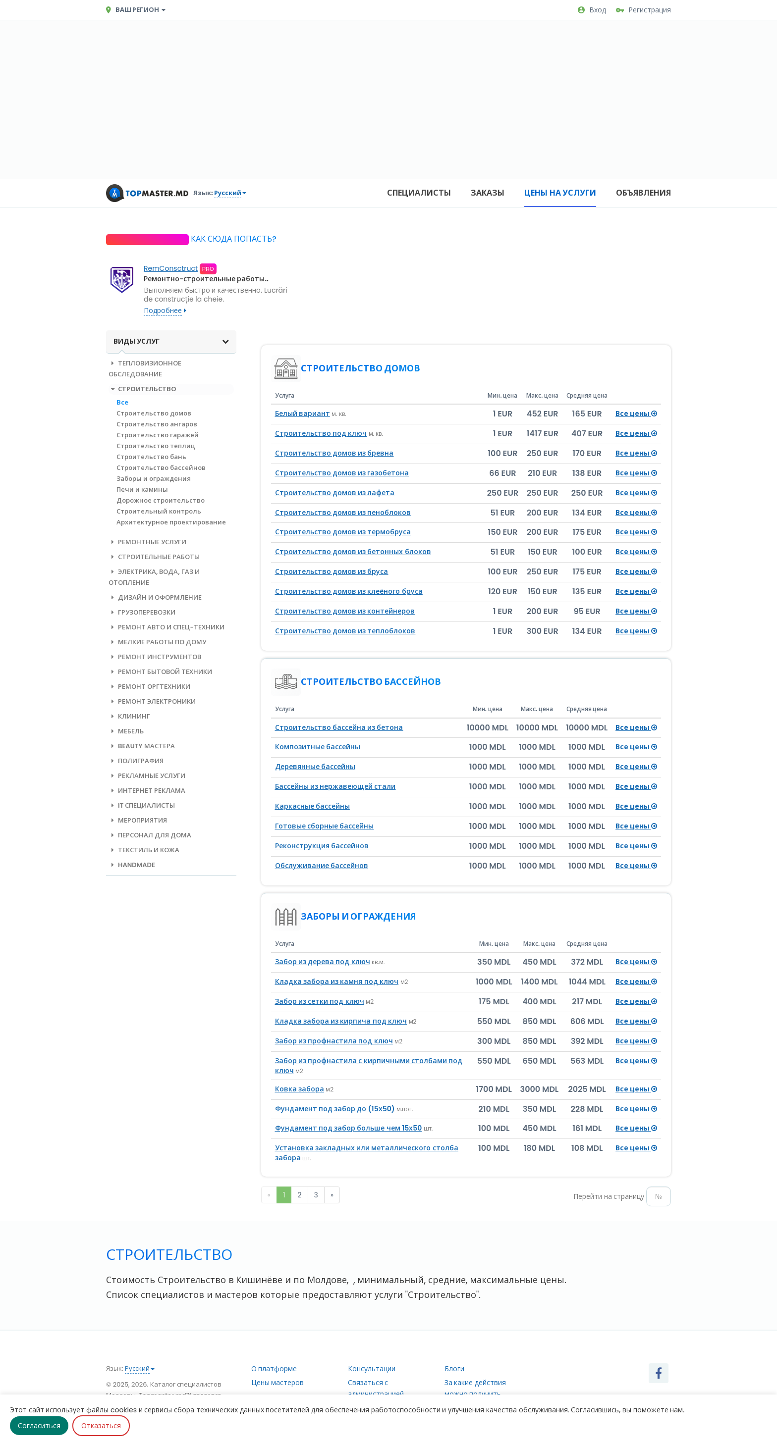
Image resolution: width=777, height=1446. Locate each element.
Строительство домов (153, 413)
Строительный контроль (158, 511)
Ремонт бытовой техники (160, 671)
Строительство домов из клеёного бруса (349, 591)
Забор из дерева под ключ (322, 962)
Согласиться (39, 1426)
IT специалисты (142, 805)
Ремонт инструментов (155, 657)
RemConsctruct (171, 268)
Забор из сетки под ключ (319, 1001)
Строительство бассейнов (161, 467)
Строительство (142, 389)
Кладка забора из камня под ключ (337, 981)
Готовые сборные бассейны (324, 826)
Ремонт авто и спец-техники (166, 627)
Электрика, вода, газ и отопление (154, 577)
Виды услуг (171, 341)
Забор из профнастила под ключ (334, 1041)
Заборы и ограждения (153, 478)
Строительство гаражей (157, 435)
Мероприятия (138, 820)
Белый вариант (302, 413)
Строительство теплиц (155, 446)
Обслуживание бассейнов (321, 866)
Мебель (126, 731)
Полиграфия (136, 761)
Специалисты (419, 193)
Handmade (132, 865)
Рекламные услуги (147, 775)
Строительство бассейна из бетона (339, 727)
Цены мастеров (277, 1383)
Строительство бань (151, 457)
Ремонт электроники (152, 701)
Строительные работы (154, 557)
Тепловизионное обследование (145, 369)
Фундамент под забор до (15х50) (335, 1109)
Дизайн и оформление (155, 597)
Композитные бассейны (317, 747)
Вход (592, 10)
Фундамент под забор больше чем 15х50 (348, 1128)
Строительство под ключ (321, 433)
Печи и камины (142, 489)
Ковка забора (299, 1089)
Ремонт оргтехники (149, 686)
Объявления (643, 193)
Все (122, 402)
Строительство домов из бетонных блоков (353, 552)
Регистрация (643, 10)
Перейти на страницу (608, 1196)
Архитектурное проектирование (171, 522)
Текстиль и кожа (144, 850)
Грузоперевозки (142, 612)
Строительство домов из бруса (331, 571)
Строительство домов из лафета (335, 493)
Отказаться (101, 1426)
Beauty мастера (142, 746)
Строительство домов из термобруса (343, 532)
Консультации (371, 1369)
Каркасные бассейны (312, 806)
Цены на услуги (560, 193)
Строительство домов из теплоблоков (345, 631)
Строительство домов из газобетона (342, 473)
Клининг (129, 716)
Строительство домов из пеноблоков (343, 512)
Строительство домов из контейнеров (345, 611)
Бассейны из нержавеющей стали (335, 786)
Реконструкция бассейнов (322, 846)
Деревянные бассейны (315, 767)
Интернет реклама (147, 790)
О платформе (274, 1369)
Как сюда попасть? (233, 239)
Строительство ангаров (156, 424)
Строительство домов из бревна (334, 453)
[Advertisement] (388, 99)
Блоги (454, 1369)
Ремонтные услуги (147, 542)
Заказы (487, 193)
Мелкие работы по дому (157, 642)
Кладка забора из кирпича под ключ (341, 1021)
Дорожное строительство (160, 500)
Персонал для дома (150, 835)
